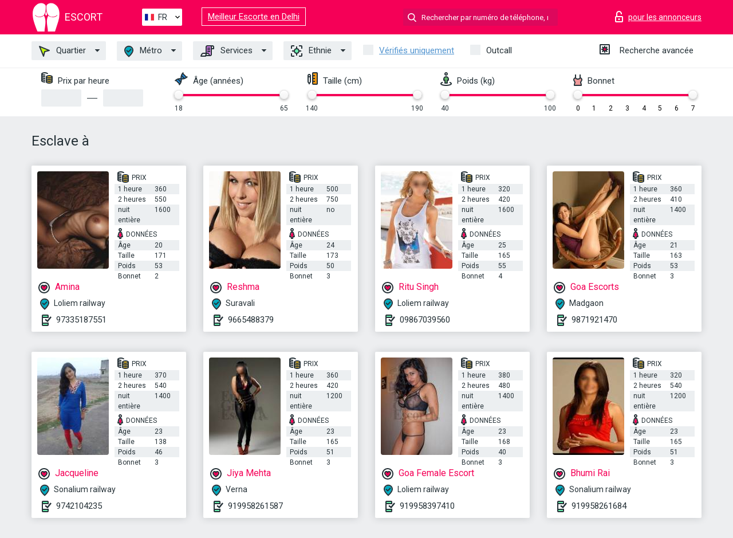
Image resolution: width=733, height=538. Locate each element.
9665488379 (251, 320)
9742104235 (79, 506)
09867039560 (425, 320)
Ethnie (311, 51)
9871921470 (594, 320)
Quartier (62, 51)
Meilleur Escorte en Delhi (253, 16)
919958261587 (255, 506)
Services (226, 51)
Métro (143, 51)
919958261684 (599, 506)
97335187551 (81, 320)
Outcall (499, 50)
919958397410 (427, 506)
